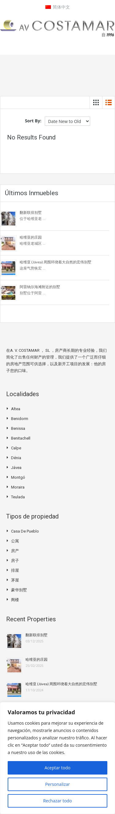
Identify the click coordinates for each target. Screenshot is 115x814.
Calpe (16, 448)
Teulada (18, 497)
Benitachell (20, 438)
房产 (15, 550)
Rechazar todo (57, 801)
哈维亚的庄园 (31, 237)
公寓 (15, 541)
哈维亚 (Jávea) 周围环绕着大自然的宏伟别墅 (55, 262)
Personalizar (57, 784)
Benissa (18, 428)
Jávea (16, 467)
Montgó (18, 477)
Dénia (16, 457)
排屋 (15, 570)
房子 (15, 560)
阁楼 (15, 599)
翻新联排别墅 (31, 212)
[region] (57, 758)
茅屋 (15, 580)
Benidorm (19, 418)
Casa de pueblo (25, 531)
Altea (15, 409)
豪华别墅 (19, 590)
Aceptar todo (57, 768)
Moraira (18, 487)
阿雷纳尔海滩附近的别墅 (40, 286)
